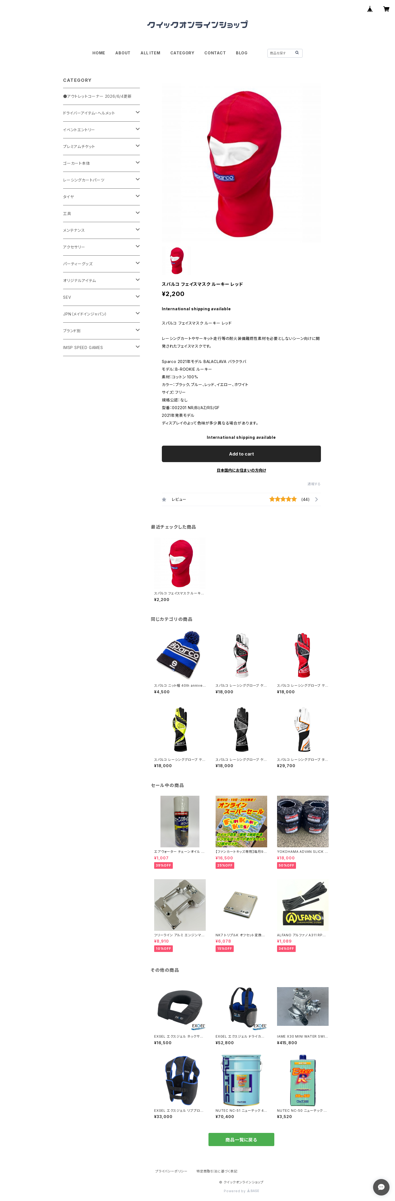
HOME (98, 53)
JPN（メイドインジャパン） (85, 314)
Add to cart (241, 454)
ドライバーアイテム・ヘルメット (89, 113)
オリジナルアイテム (79, 280)
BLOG (242, 53)
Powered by (241, 1191)
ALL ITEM (150, 53)
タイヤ (68, 196)
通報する (314, 484)
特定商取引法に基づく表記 (217, 1171)
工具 (67, 213)
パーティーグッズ (77, 263)
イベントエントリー (79, 129)
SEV (67, 297)
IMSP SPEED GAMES (83, 347)
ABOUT (123, 53)
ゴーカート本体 (76, 163)
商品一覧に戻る (241, 1140)
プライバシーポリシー (171, 1171)
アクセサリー (74, 247)
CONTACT (215, 53)
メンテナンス (74, 230)
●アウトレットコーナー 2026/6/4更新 (97, 96)
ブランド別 (72, 330)
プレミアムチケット (79, 146)
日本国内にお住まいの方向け (241, 470)
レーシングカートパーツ (84, 180)
